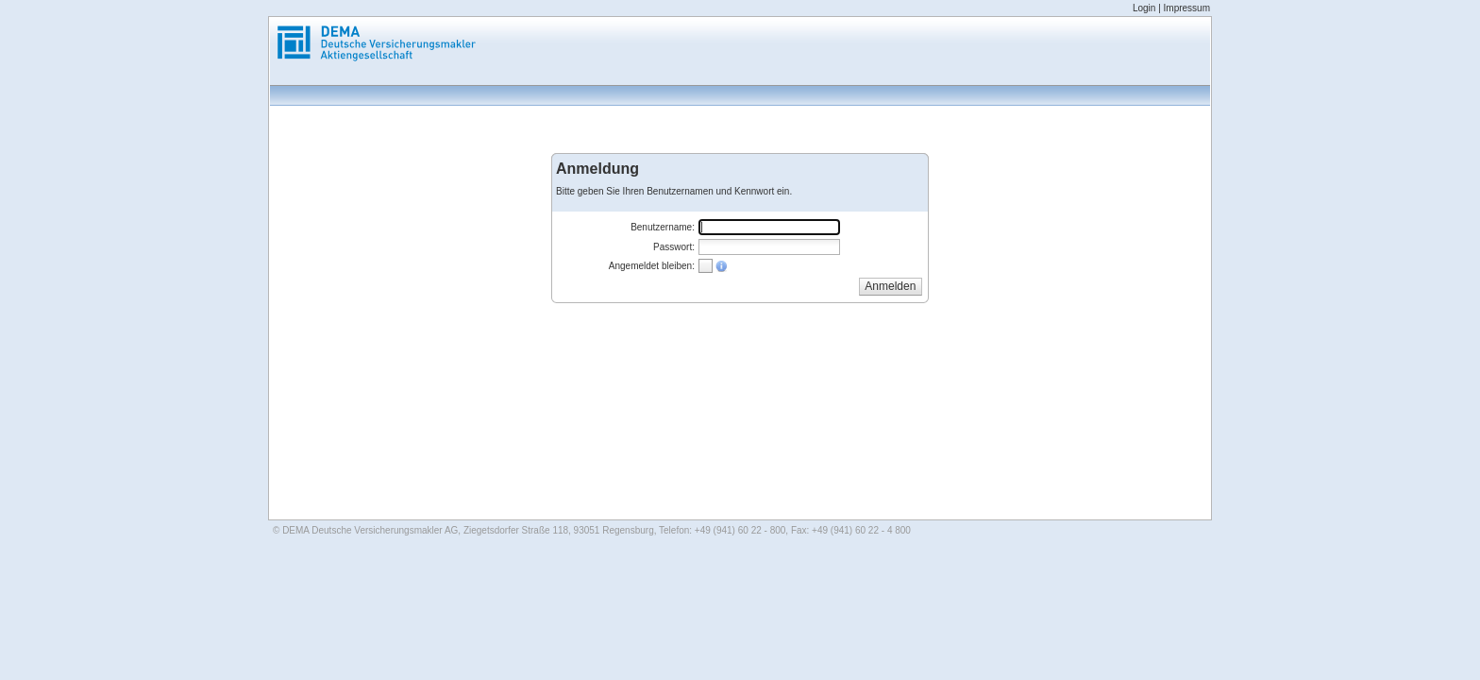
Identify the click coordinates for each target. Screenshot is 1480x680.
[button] (890, 286)
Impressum (1187, 8)
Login (1144, 8)
